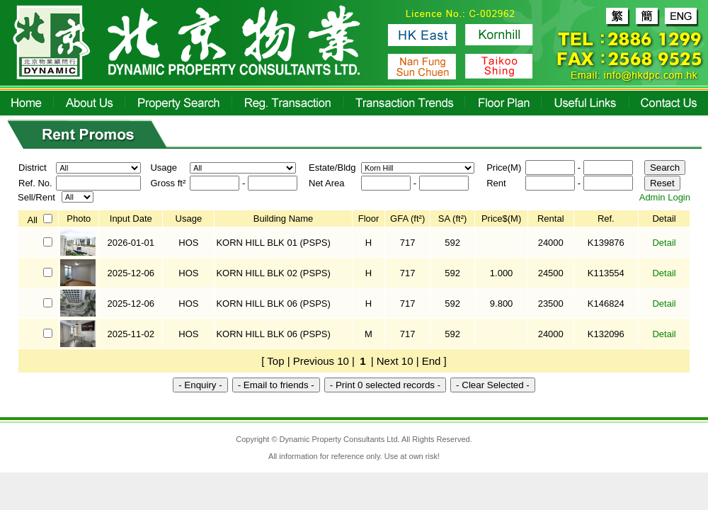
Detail (663, 242)
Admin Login (664, 197)
